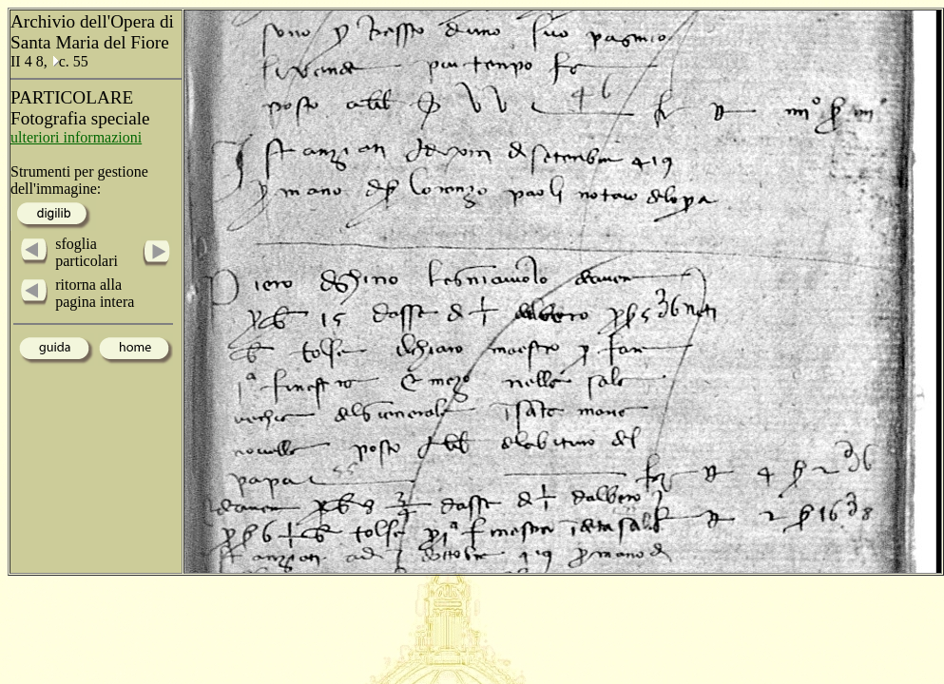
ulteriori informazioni (76, 137)
